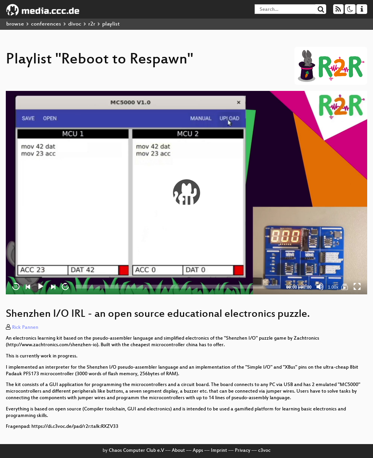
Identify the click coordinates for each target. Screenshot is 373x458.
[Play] (40, 287)
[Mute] (320, 287)
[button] (186, 192)
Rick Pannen (25, 327)
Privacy (242, 450)
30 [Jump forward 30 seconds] (65, 286)
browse (15, 24)
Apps (198, 450)
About (178, 450)
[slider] (177, 287)
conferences (46, 24)
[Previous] (28, 287)
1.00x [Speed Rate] (333, 287)
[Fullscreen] (357, 287)
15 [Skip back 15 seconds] (16, 286)
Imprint (219, 450)
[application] (186, 192)
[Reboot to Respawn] (345, 287)
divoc (74, 24)
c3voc (264, 450)
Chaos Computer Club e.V (136, 450)
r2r (91, 24)
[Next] (53, 287)
